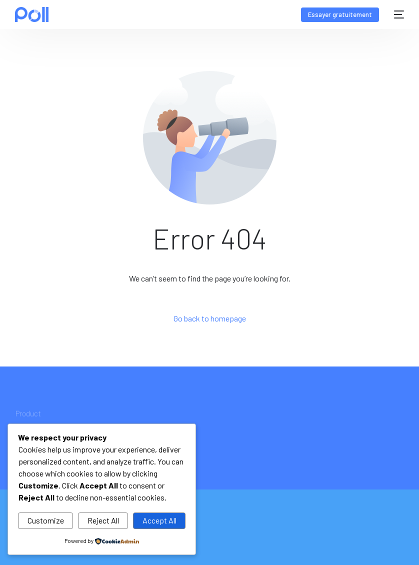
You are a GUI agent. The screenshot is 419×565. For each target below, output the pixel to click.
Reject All (103, 520)
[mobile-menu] (396, 14)
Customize (46, 520)
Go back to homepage (210, 318)
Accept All (159, 520)
